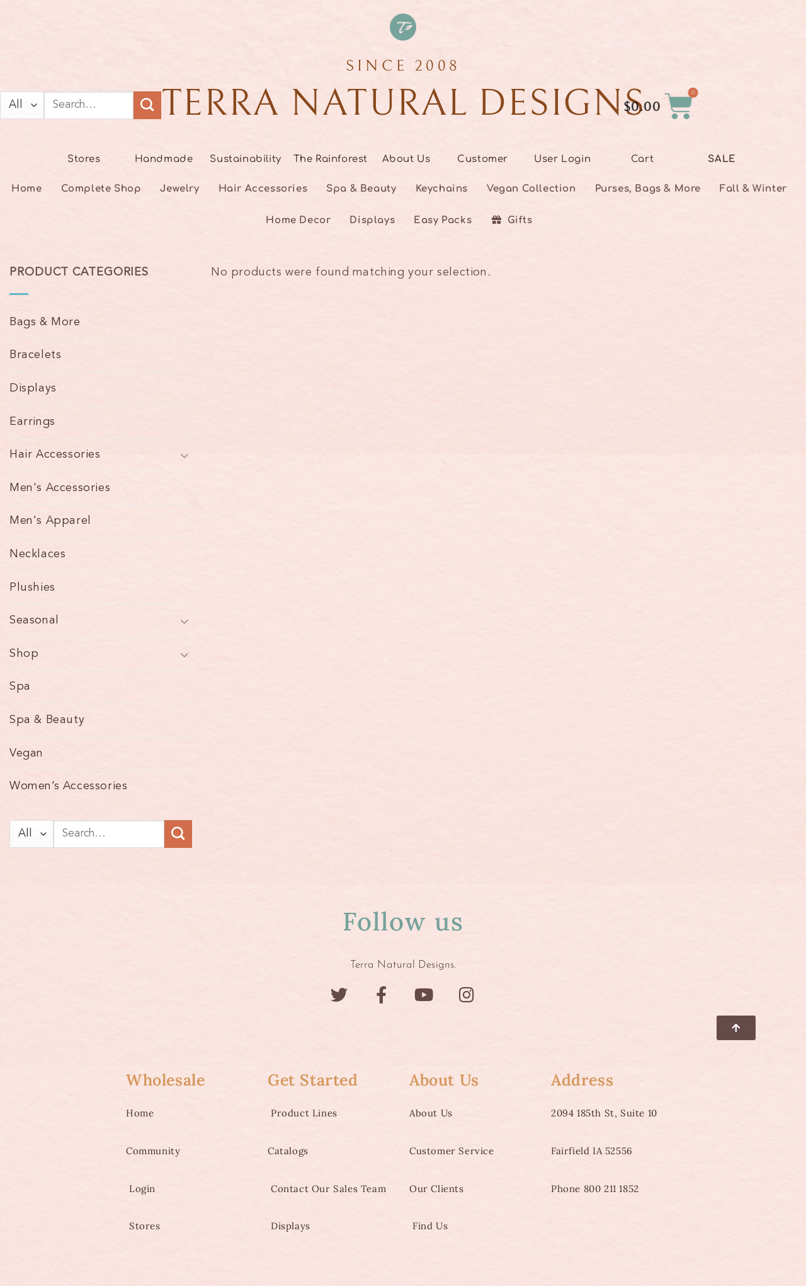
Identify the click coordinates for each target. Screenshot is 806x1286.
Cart (642, 159)
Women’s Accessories (68, 786)
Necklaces (37, 554)
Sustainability (245, 159)
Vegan (26, 753)
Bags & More (45, 322)
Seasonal (34, 620)
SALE (721, 159)
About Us (406, 159)
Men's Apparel (50, 520)
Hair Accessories (55, 454)
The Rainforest (330, 159)
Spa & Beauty (46, 720)
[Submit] (147, 105)
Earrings (32, 421)
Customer (482, 159)
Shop (23, 653)
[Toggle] (184, 454)
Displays (33, 388)
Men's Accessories (59, 488)
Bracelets (35, 355)
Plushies (32, 587)
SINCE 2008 (403, 66)
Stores (84, 159)
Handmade (164, 159)
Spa (20, 686)
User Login (562, 159)
